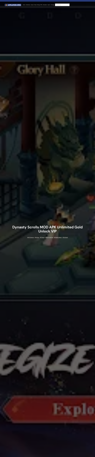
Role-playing (49, 237)
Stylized (66, 237)
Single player (58, 237)
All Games (31, 237)
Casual (43, 237)
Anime (37, 237)
